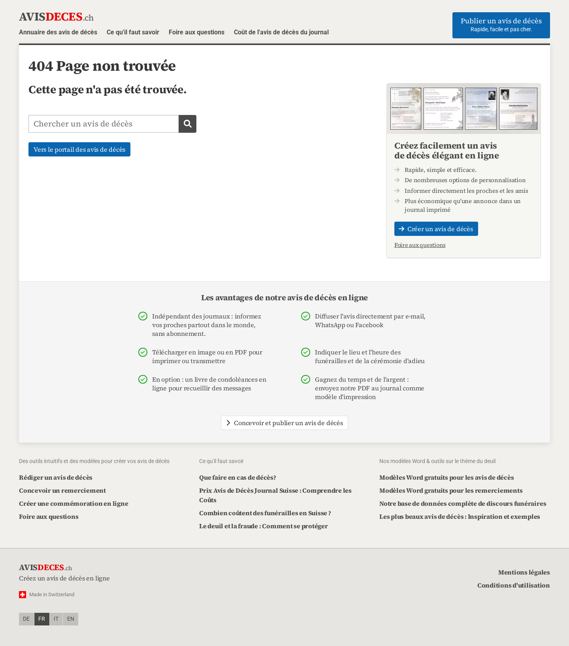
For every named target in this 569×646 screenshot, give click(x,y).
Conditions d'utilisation (513, 585)
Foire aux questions (196, 32)
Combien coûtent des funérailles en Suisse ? (265, 513)
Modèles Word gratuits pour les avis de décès (446, 477)
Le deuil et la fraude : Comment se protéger (263, 526)
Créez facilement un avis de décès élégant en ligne (446, 150)
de (26, 619)
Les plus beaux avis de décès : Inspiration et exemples (459, 516)
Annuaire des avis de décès (58, 32)
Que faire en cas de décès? (237, 477)
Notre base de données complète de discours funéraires (462, 503)
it (56, 619)
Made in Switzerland (51, 594)
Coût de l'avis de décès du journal (281, 32)
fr (41, 619)
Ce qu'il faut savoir (133, 32)
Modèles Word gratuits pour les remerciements (450, 490)
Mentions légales (524, 572)
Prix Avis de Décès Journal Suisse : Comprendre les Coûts (275, 495)
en (70, 619)
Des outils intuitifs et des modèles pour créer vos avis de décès (94, 461)
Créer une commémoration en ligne (73, 503)
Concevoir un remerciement (62, 490)
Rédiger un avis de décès (55, 477)
